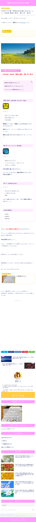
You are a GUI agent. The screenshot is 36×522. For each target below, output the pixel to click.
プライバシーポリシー (15, 518)
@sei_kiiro (23, 22)
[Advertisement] (18, 314)
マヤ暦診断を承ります (6, 444)
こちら (2, 428)
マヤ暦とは (4, 440)
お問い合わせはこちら (6, 437)
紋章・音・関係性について (7, 447)
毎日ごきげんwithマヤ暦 (18, 3)
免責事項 (23, 518)
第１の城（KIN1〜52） (5, 8)
